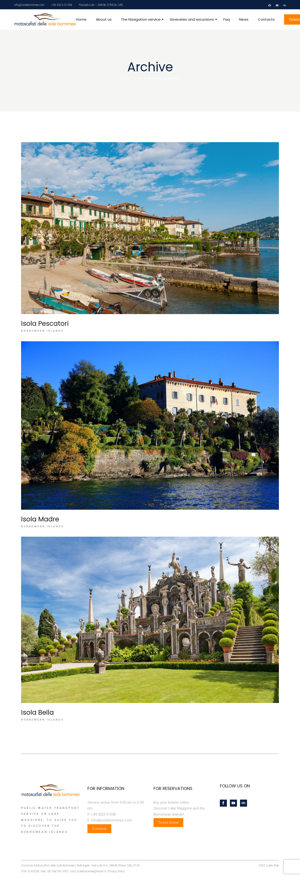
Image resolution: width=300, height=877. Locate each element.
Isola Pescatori (45, 323)
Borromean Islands (42, 330)
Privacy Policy (116, 871)
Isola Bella (37, 712)
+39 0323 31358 (61, 5)
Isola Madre (40, 519)
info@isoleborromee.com (29, 5)
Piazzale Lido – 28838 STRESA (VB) (101, 5)
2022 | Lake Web (269, 865)
